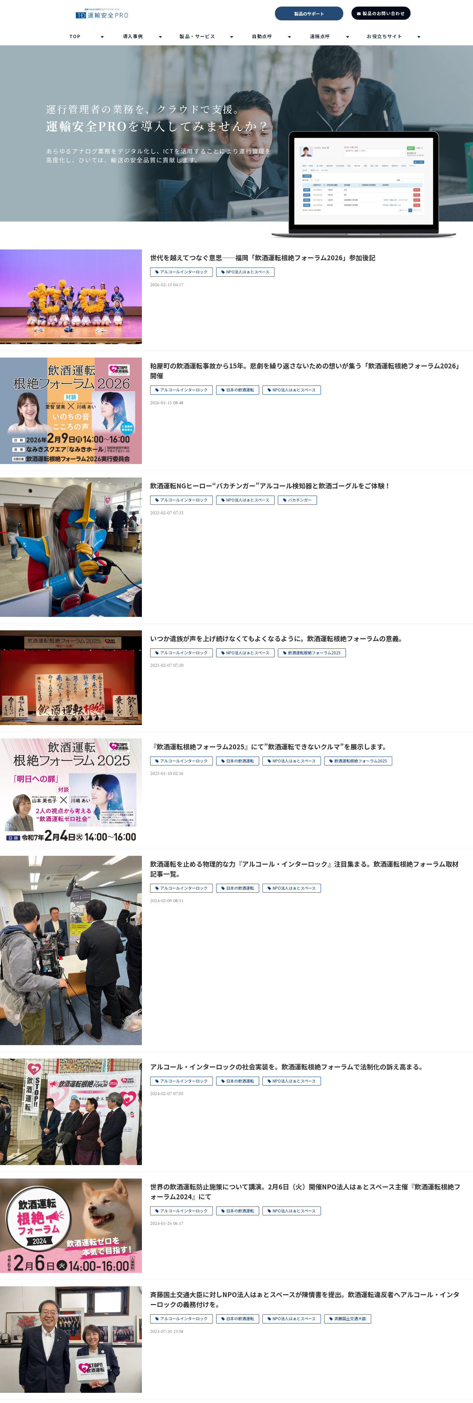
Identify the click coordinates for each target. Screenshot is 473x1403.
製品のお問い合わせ (384, 13)
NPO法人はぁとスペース (247, 271)
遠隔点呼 (320, 36)
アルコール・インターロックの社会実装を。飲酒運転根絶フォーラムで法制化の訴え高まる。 (288, 1066)
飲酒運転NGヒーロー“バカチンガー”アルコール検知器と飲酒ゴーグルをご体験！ (270, 485)
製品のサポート (309, 14)
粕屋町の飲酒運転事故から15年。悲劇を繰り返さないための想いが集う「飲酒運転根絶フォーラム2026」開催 (306, 370)
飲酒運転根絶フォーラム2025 (314, 652)
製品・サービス (197, 36)
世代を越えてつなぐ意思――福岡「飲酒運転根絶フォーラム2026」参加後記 (262, 257)
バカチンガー (300, 500)
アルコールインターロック (184, 271)
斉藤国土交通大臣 (350, 1318)
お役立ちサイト (384, 36)
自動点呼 (262, 36)
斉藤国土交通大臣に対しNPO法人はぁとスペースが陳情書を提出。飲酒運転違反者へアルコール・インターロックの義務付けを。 (305, 1299)
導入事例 (133, 36)
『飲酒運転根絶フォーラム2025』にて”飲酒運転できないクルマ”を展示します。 (269, 746)
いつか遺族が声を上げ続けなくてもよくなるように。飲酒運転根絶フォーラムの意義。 (277, 638)
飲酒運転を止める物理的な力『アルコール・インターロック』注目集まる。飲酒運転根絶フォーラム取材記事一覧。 (304, 868)
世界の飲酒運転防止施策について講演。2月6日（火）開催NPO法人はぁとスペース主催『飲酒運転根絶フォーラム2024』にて (305, 1191)
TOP (74, 36)
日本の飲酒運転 (240, 389)
